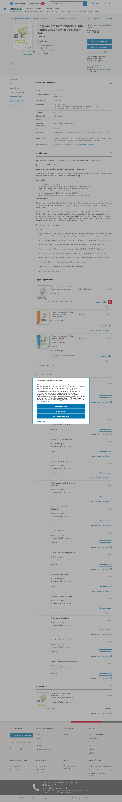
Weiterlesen (45, 401)
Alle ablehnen (61, 411)
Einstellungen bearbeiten (61, 416)
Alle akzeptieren (61, 406)
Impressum (41, 421)
